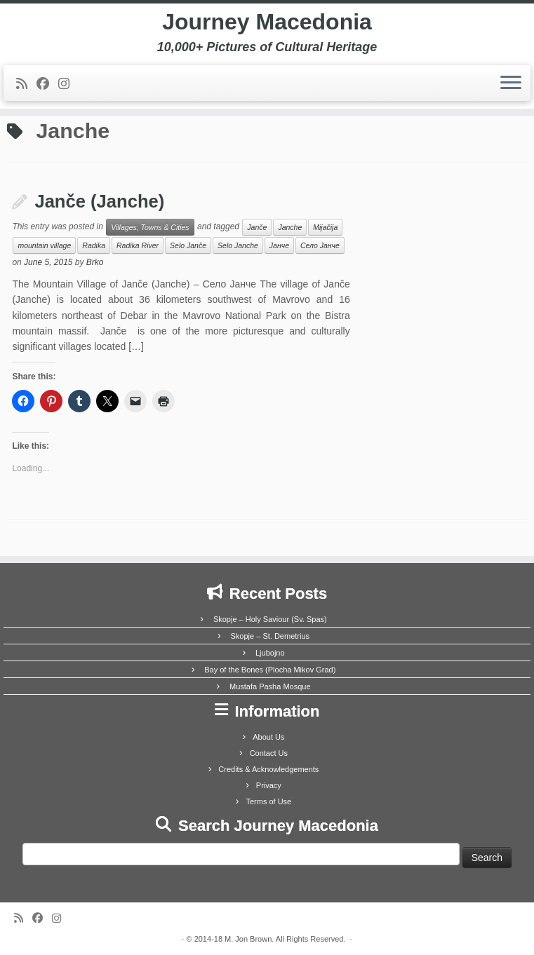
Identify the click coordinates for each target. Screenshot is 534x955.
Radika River (137, 245)
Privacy (268, 785)
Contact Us (269, 753)
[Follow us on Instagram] (68, 84)
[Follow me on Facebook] (47, 84)
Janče (257, 227)
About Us (268, 737)
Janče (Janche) (99, 201)
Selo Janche (238, 245)
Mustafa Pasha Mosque (270, 686)
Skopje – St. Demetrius (270, 636)
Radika (93, 245)
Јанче (279, 245)
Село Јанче (320, 245)
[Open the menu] (510, 83)
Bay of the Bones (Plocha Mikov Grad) (269, 669)
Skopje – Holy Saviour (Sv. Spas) (270, 619)
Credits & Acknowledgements (268, 769)
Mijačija (325, 227)
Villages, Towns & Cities (150, 227)
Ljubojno (270, 653)
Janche (290, 227)
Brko (95, 262)
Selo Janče (188, 245)
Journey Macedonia (267, 21)
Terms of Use (268, 801)
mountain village (44, 245)
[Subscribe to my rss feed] (26, 84)
